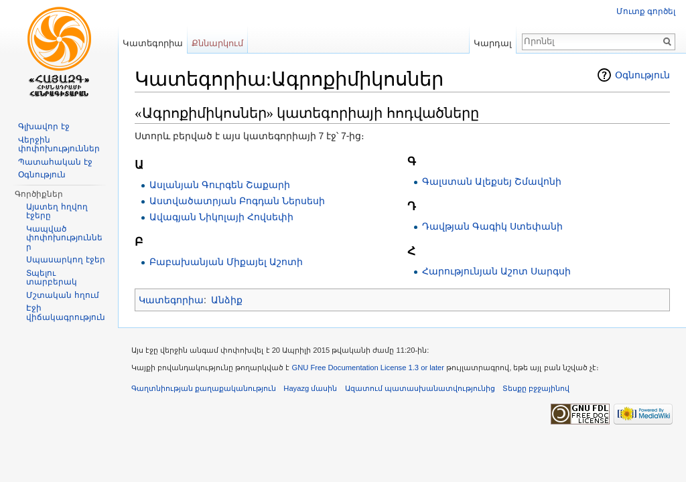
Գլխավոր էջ (43, 126)
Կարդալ (493, 43)
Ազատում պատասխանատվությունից (420, 388)
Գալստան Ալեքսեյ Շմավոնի (491, 181)
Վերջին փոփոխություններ (59, 144)
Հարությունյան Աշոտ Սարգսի (496, 271)
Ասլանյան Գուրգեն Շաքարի (219, 184)
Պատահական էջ (55, 162)
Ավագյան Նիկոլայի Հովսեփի (221, 217)
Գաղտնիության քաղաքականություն (203, 388)
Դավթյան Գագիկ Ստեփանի (492, 226)
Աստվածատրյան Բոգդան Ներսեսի (237, 200)
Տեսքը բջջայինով (535, 388)
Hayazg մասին (310, 388)
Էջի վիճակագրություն (65, 312)
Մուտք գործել (645, 11)
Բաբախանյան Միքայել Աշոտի (226, 261)
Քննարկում (217, 43)
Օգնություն (642, 75)
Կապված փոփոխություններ (64, 238)
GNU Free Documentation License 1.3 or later (367, 368)
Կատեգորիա (171, 300)
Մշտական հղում (62, 295)
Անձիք (227, 300)
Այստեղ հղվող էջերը (56, 211)
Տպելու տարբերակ (51, 277)
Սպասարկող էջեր (65, 259)
